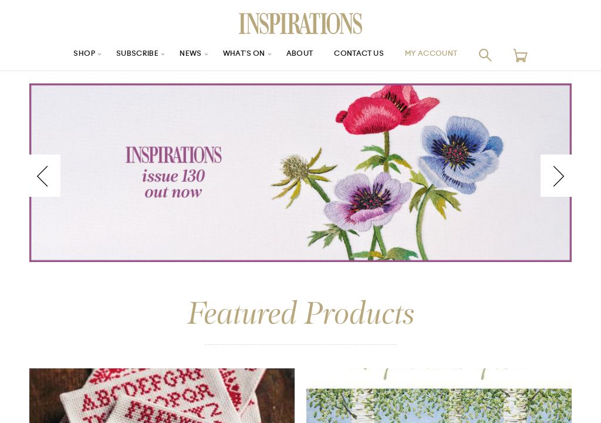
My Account (446, 55)
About (300, 55)
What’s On (240, 55)
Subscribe (124, 55)
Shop (66, 55)
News (182, 55)
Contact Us (365, 55)
